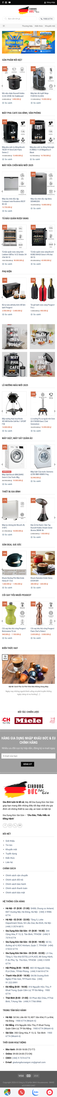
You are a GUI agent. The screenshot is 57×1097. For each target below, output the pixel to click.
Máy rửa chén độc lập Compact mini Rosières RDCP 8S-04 (13, 201)
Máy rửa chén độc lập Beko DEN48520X (41, 200)
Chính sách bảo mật (15, 892)
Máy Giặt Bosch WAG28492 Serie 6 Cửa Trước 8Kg (13, 476)
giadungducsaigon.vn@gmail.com (29, 1062)
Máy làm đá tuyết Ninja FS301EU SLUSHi (39, 94)
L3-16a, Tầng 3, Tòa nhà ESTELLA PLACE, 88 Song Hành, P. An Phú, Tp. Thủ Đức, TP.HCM (29, 956)
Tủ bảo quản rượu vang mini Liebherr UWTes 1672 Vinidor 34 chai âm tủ (14, 254)
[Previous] (2, 86)
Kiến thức (39, 26)
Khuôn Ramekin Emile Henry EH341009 (41, 579)
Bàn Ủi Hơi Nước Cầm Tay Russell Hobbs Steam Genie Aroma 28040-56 (41, 528)
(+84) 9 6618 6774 (39, 971)
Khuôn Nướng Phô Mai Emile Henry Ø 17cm (13, 579)
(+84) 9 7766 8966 (32, 1001)
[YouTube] (9, 2)
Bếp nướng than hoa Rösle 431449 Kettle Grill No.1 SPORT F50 (14, 421)
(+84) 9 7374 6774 (21, 1058)
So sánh (7, 103)
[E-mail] (6, 2)
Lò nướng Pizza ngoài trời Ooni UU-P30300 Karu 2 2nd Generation (43, 421)
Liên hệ (9, 862)
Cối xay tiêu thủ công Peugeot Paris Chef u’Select (42, 629)
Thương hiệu (27, 26)
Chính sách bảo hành (16, 884)
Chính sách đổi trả (14, 879)
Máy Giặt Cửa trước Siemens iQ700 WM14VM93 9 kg (42, 473)
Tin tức (9, 845)
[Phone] (21, 1092)
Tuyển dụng (11, 853)
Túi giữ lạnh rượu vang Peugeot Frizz (43, 306)
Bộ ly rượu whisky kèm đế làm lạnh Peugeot (13, 306)
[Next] (54, 86)
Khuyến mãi (50, 26)
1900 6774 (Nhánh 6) (26, 1021)
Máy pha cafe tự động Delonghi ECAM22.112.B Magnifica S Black (42, 150)
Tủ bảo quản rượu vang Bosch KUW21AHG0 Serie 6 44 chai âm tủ (42, 254)
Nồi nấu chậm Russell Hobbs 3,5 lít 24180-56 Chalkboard (13, 94)
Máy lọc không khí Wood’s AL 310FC (13, 526)
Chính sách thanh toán (16, 888)
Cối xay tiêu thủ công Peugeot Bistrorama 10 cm (14, 629)
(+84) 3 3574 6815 (14, 926)
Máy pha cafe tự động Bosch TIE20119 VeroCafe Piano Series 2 (13, 150)
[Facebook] (3, 2)
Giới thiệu (10, 841)
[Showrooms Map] (7, 1092)
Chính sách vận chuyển (17, 875)
